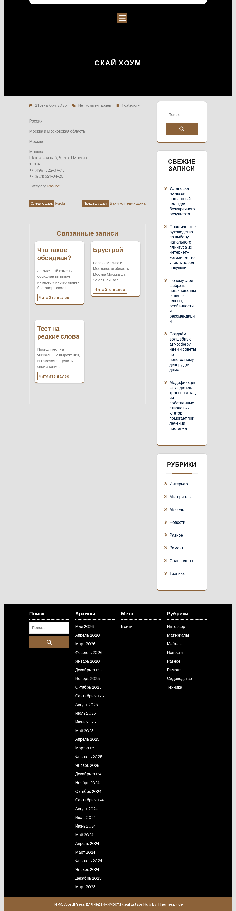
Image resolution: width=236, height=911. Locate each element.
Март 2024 (85, 852)
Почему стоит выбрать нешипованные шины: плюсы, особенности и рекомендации (183, 301)
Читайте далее (54, 297)
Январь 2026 (87, 661)
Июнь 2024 (85, 826)
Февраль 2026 (89, 652)
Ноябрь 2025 (87, 678)
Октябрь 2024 (88, 791)
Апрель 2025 (87, 739)
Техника (177, 573)
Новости (177, 522)
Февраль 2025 (88, 756)
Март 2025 (85, 747)
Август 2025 (86, 704)
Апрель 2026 (87, 635)
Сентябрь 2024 (89, 800)
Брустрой (108, 250)
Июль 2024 (85, 817)
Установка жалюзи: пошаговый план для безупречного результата (182, 201)
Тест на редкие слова (58, 332)
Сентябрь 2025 (89, 695)
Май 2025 (84, 730)
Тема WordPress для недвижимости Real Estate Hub (102, 904)
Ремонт (177, 547)
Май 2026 (84, 626)
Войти (127, 626)
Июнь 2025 (85, 721)
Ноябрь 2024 (87, 782)
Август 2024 (86, 808)
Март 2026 (85, 643)
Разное (53, 186)
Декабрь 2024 (88, 773)
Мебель (177, 509)
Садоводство (182, 560)
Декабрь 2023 (88, 878)
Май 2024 (84, 834)
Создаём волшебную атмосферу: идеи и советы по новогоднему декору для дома (183, 351)
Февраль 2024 (88, 860)
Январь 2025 (87, 765)
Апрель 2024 (87, 843)
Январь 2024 (87, 869)
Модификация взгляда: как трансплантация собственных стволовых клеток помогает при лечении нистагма (183, 405)
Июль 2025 (85, 713)
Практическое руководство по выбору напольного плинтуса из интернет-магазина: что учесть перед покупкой (183, 247)
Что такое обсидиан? (54, 254)
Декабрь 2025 (88, 669)
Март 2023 (85, 886)
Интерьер (179, 484)
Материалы (181, 496)
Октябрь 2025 (88, 687)
